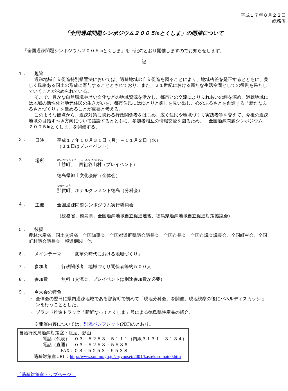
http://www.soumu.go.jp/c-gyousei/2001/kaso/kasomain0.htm (125, 356)
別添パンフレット (102, 324)
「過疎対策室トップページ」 (46, 374)
